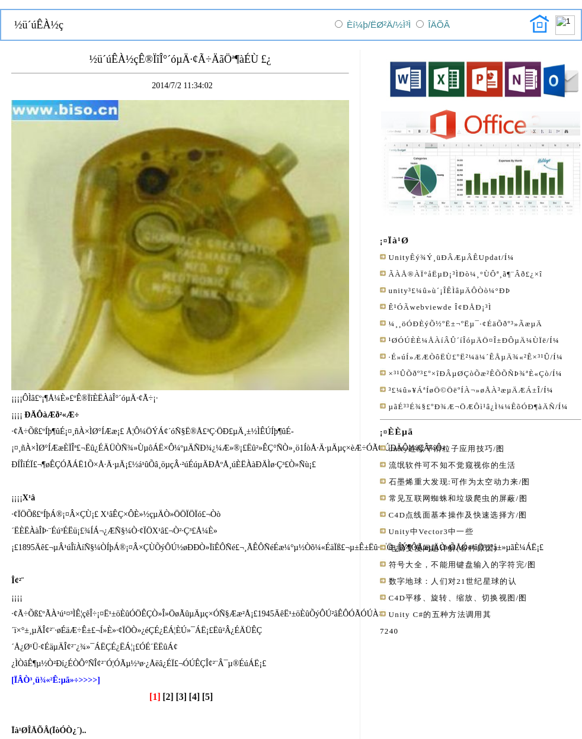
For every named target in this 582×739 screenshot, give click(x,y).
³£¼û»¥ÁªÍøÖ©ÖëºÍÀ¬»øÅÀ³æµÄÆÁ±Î (465, 389)
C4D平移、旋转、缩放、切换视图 (452, 597)
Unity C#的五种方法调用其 (440, 614)
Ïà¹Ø (399, 240)
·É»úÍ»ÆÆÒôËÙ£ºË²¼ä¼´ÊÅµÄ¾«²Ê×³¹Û (470, 356)
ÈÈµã (401, 431)
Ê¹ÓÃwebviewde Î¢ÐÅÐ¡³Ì (440, 307)
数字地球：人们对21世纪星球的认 (453, 581)
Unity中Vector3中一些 (431, 531)
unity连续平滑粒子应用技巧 (441, 448)
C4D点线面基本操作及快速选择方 (452, 514)
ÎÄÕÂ (439, 25)
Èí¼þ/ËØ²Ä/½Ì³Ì (379, 25)
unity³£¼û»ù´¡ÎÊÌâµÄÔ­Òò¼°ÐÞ (450, 290)
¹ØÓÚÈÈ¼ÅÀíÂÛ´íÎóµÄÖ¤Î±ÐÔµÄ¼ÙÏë (468, 340)
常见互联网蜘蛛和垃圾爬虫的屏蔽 (452, 498)
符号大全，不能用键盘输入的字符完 (457, 564)
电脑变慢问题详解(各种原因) (443, 548)
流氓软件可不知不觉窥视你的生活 (452, 465)
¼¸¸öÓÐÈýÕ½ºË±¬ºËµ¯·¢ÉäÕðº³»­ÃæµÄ (466, 323)
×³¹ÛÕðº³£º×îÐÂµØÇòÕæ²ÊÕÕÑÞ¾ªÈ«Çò (469, 373)
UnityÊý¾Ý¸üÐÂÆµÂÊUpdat (445, 257)
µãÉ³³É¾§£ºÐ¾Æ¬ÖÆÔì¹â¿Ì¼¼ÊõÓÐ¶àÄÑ (472, 406)
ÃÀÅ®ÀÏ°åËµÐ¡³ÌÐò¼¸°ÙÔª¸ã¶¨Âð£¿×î (466, 273)
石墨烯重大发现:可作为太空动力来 (454, 481)
